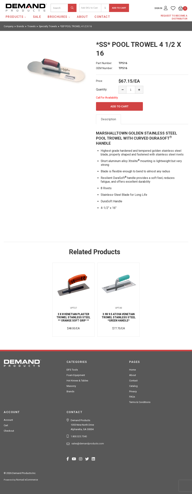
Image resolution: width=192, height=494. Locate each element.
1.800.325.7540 (79, 436)
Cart (6, 425)
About (82, 17)
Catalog (133, 386)
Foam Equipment (76, 375)
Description (108, 119)
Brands (70, 391)
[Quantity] (105, 8)
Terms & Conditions (139, 402)
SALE (37, 17)
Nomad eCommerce (27, 479)
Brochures (58, 17)
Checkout (9, 430)
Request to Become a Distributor (174, 17)
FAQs (132, 396)
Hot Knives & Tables (77, 380)
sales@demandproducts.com (87, 443)
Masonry (71, 386)
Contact (102, 17)
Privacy (133, 391)
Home (132, 369)
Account (8, 420)
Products (14, 17)
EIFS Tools (72, 369)
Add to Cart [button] (119, 8)
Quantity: (101, 89)
